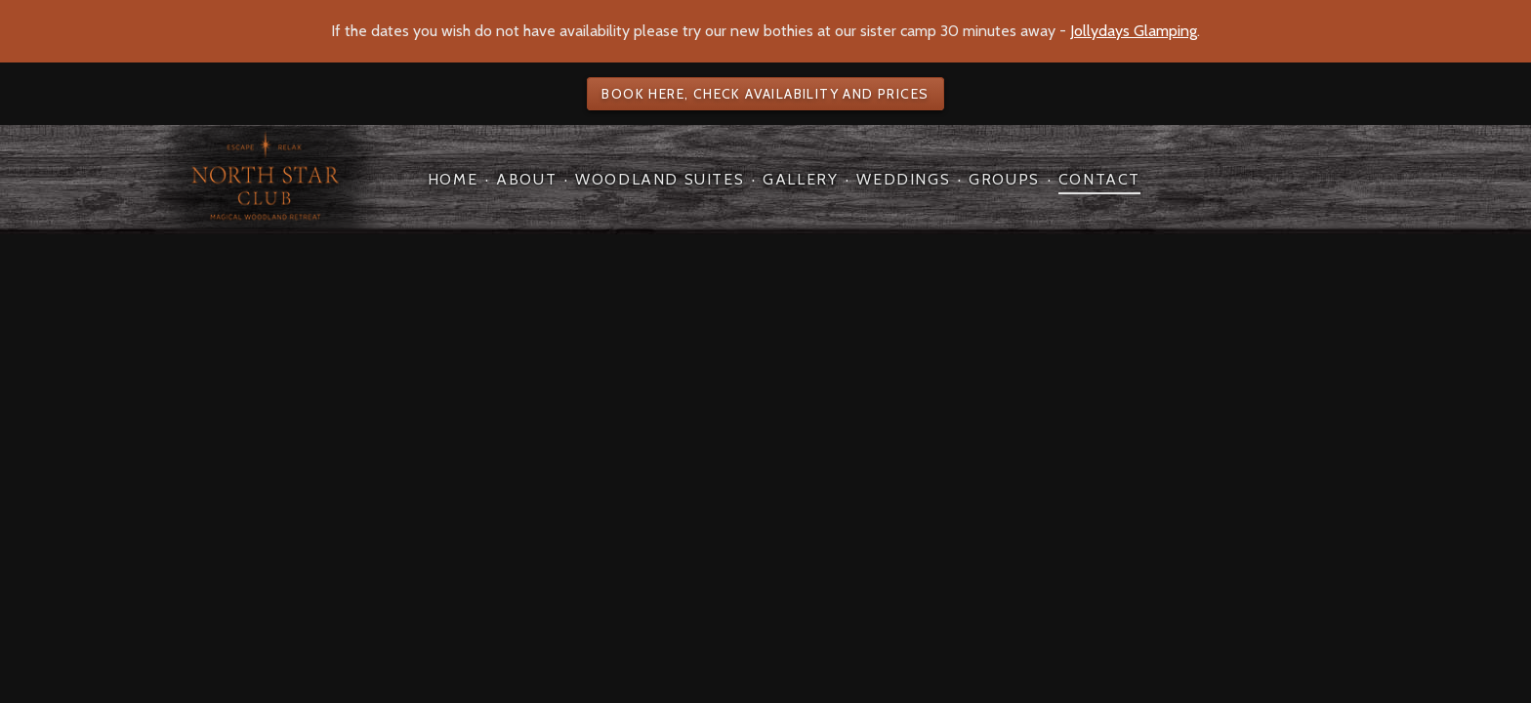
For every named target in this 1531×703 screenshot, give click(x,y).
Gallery (800, 179)
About (526, 179)
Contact (1099, 179)
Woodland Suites (659, 179)
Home (452, 179)
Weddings (903, 179)
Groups (1004, 179)
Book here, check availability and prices (765, 94)
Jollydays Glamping (1133, 30)
